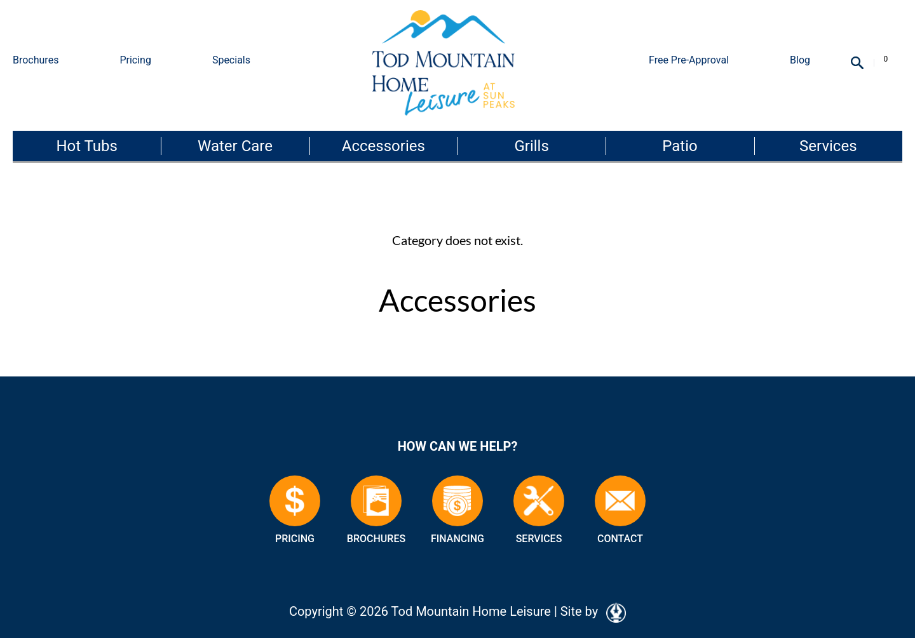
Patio (679, 146)
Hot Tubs (86, 146)
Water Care (235, 146)
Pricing (135, 60)
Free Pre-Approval (689, 60)
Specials (231, 60)
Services (828, 146)
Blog (800, 60)
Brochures (35, 60)
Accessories (383, 146)
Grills (531, 146)
